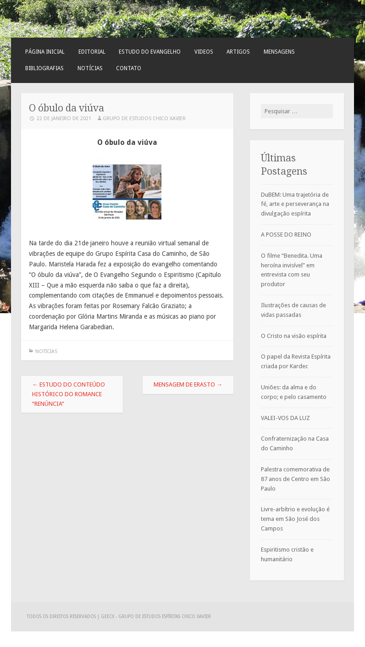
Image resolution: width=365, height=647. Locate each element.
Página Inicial (45, 52)
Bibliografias (44, 68)
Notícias (90, 68)
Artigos (238, 52)
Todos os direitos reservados (62, 616)
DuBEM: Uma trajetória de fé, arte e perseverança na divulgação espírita (295, 204)
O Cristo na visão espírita (293, 335)
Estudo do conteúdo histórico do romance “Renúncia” (68, 394)
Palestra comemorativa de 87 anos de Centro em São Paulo (295, 479)
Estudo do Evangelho (150, 52)
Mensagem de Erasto (188, 384)
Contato (128, 68)
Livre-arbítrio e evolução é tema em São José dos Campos (295, 519)
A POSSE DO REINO (286, 234)
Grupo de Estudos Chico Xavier (144, 119)
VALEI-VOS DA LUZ (285, 418)
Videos (203, 52)
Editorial (91, 52)
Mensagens (279, 52)
